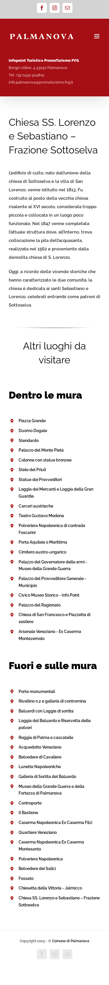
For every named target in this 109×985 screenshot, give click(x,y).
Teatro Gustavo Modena (41, 515)
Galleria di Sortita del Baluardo (47, 776)
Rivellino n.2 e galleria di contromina (52, 701)
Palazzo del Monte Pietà (41, 450)
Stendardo (29, 440)
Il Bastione (28, 812)
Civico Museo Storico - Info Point (49, 595)
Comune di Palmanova (70, 941)
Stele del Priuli (32, 469)
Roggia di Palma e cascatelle (46, 737)
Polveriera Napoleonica (41, 859)
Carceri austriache (36, 506)
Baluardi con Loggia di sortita (46, 711)
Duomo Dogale (33, 430)
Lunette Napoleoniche (40, 766)
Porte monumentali (37, 691)
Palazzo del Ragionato (39, 605)
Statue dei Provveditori (40, 479)
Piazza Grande (32, 420)
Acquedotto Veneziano (40, 747)
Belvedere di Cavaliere (40, 757)
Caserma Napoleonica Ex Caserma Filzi (55, 822)
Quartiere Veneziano (38, 832)
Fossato (26, 878)
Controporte (30, 803)
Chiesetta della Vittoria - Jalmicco (50, 888)
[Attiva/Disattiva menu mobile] (97, 36)
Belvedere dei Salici (37, 868)
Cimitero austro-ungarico (42, 552)
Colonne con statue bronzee (45, 460)
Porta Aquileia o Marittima (43, 542)
